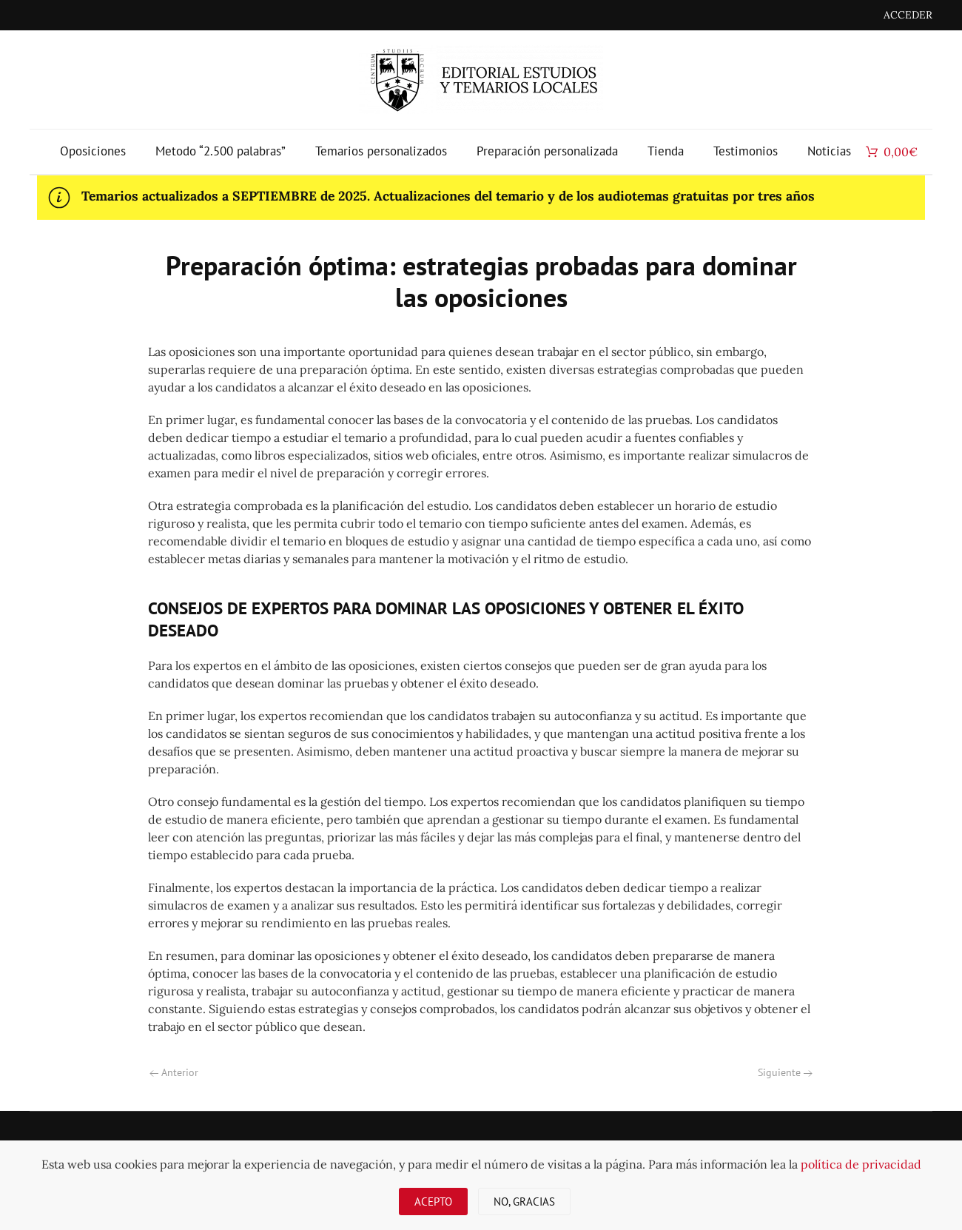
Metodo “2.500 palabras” (220, 151)
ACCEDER (908, 14)
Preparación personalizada (547, 151)
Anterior (173, 1072)
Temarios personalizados (381, 151)
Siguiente (785, 1072)
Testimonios (745, 151)
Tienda (666, 151)
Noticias (829, 151)
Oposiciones (93, 151)
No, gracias (524, 1201)
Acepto (433, 1201)
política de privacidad (861, 1164)
